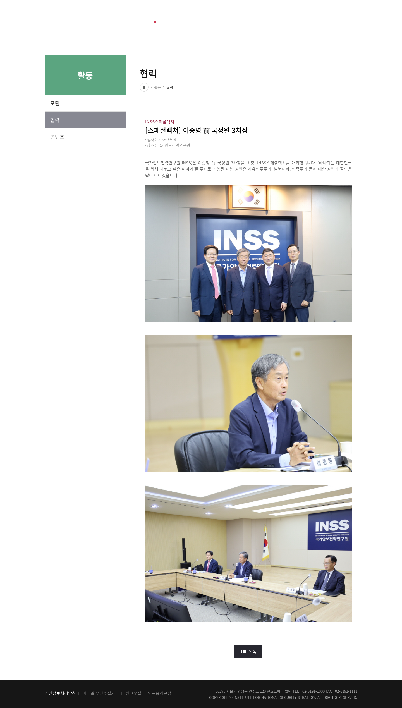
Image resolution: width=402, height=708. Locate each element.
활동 (155, 15)
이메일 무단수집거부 (101, 693)
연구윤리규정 (159, 693)
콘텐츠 (57, 136)
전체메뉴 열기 (353, 15)
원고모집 (133, 693)
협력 (55, 120)
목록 (253, 651)
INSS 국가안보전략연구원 (58, 15)
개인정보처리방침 (60, 693)
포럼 (55, 103)
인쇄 (353, 86)
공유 (340, 86)
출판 (131, 15)
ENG (320, 15)
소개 (203, 15)
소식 (179, 15)
